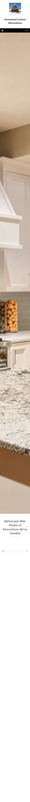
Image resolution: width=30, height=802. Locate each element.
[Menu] (2, 30)
